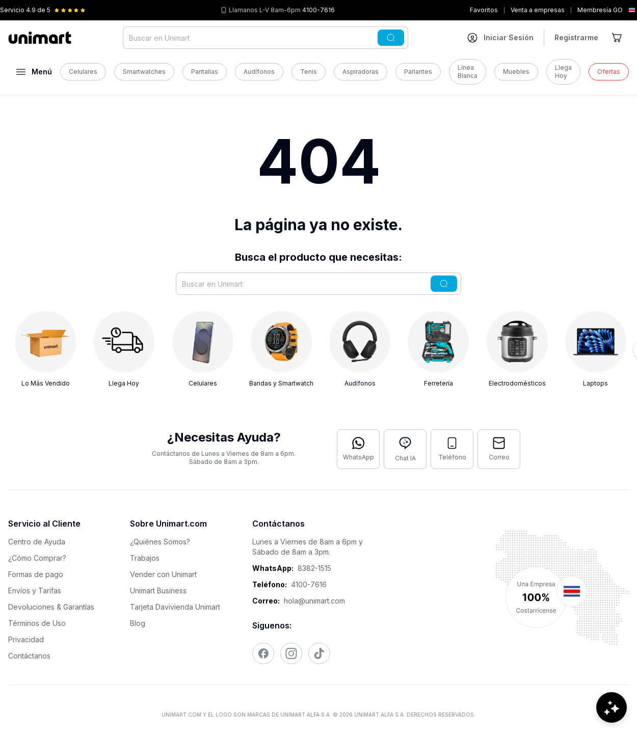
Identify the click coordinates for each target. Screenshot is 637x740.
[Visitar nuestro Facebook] (263, 653)
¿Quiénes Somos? (160, 541)
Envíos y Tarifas (34, 590)
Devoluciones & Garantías (51, 606)
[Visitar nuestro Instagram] (291, 653)
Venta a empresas (538, 10)
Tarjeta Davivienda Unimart (175, 606)
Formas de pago (35, 574)
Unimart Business (158, 590)
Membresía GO (600, 10)
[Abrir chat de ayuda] (611, 709)
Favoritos (484, 10)
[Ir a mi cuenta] (500, 38)
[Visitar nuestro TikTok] (319, 653)
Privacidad (26, 639)
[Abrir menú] (34, 72)
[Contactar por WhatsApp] (358, 449)
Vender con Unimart (163, 574)
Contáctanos (29, 655)
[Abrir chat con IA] (405, 449)
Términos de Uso (37, 623)
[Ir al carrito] (617, 38)
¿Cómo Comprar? (37, 558)
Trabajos (145, 558)
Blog (137, 623)
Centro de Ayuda (36, 541)
